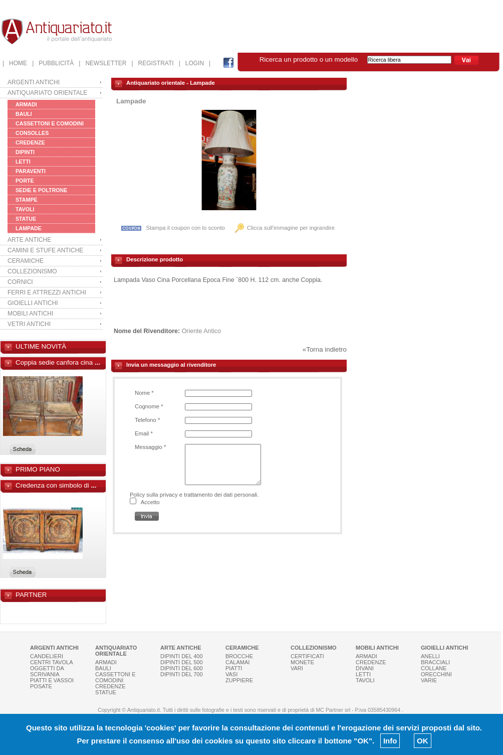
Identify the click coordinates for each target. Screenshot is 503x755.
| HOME (15, 63)
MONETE (302, 662)
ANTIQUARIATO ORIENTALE (47, 92)
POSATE (41, 686)
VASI (231, 674)
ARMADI (26, 104)
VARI (297, 668)
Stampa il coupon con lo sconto (173, 228)
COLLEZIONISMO (32, 271)
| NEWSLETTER (102, 63)
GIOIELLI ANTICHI (33, 303)
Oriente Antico (201, 331)
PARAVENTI (31, 171)
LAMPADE (29, 228)
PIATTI (233, 668)
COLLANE (433, 668)
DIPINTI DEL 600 (181, 668)
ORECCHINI (436, 674)
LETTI (23, 162)
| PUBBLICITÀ (53, 63)
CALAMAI (237, 662)
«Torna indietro (325, 349)
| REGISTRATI (152, 63)
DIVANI (365, 668)
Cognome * (149, 406)
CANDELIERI (46, 656)
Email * (144, 433)
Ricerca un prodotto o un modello (356, 59)
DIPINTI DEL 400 (181, 656)
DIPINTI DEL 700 (181, 674)
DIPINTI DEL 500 (181, 662)
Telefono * (147, 420)
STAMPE (27, 200)
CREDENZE (30, 142)
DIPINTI (25, 152)
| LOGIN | (195, 63)
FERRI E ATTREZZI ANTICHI (47, 292)
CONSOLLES (32, 133)
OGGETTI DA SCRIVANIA (47, 671)
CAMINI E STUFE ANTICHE (45, 250)
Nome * (144, 393)
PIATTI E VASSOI (52, 680)
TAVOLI (25, 209)
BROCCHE (239, 656)
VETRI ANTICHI (29, 324)
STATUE (26, 219)
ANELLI (430, 656)
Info (390, 740)
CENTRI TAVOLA (51, 662)
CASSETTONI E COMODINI (50, 123)
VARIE (429, 680)
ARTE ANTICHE (29, 239)
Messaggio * (150, 447)
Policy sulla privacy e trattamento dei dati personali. (194, 495)
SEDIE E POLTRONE (41, 190)
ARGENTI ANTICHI (34, 82)
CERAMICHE (26, 260)
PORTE (25, 181)
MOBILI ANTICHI (30, 313)
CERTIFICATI (307, 656)
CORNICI (20, 281)
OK (422, 740)
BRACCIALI (435, 662)
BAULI (24, 114)
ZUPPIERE (239, 680)
